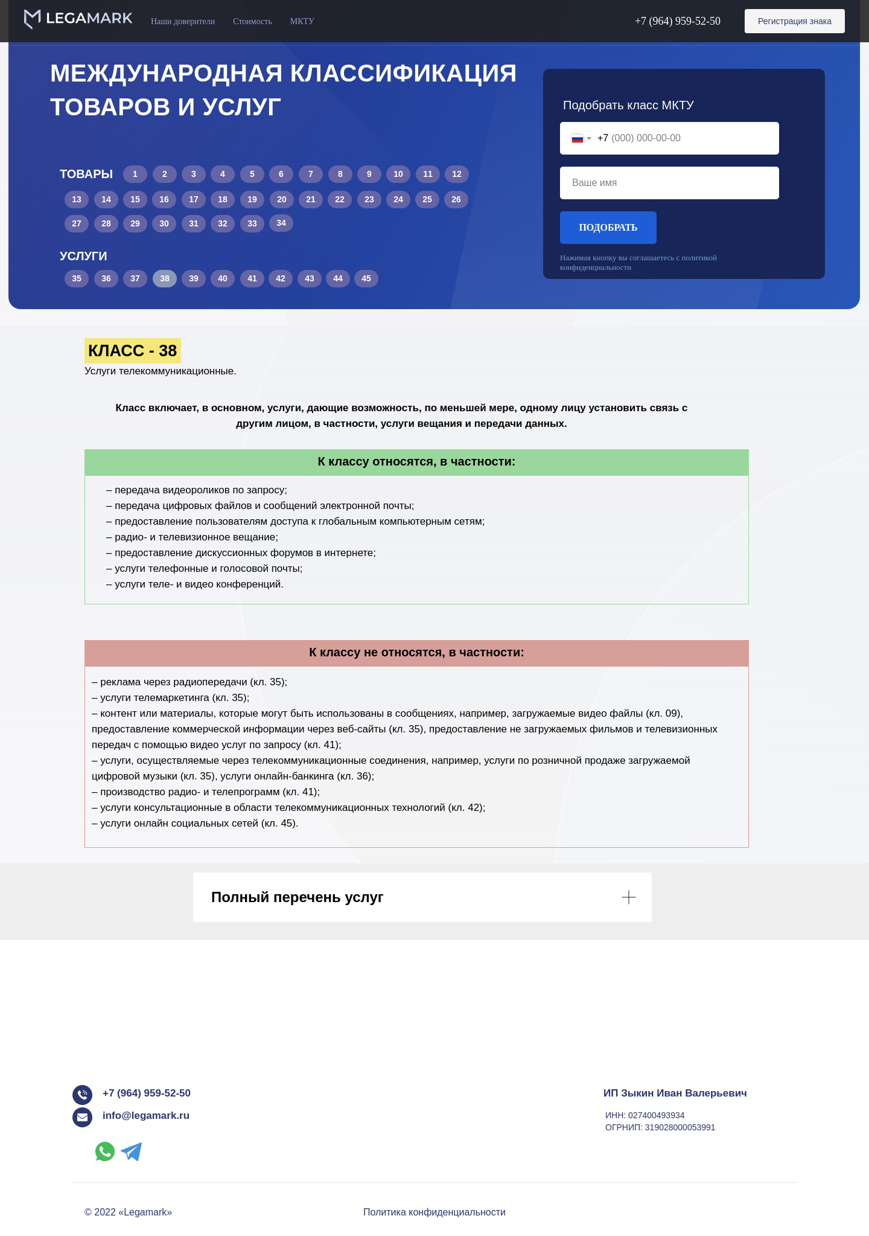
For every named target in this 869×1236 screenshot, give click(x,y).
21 (311, 199)
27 (76, 223)
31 (194, 223)
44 (338, 278)
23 (369, 199)
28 (106, 223)
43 (309, 278)
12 (457, 174)
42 (280, 278)
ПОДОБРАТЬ (608, 227)
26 (456, 199)
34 (281, 223)
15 (135, 199)
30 (164, 223)
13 (76, 199)
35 (76, 278)
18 (223, 199)
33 (252, 223)
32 (223, 223)
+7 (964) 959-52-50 (678, 21)
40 (223, 278)
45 (366, 278)
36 (106, 278)
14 (106, 199)
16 (164, 199)
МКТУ (302, 21)
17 (194, 199)
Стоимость (252, 21)
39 (194, 278)
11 (428, 174)
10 (398, 174)
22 (340, 199)
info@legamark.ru (146, 1115)
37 (135, 278)
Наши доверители (183, 21)
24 (398, 199)
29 (135, 223)
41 (252, 278)
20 (282, 199)
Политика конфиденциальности (434, 1212)
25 (427, 199)
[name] (669, 183)
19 (252, 199)
